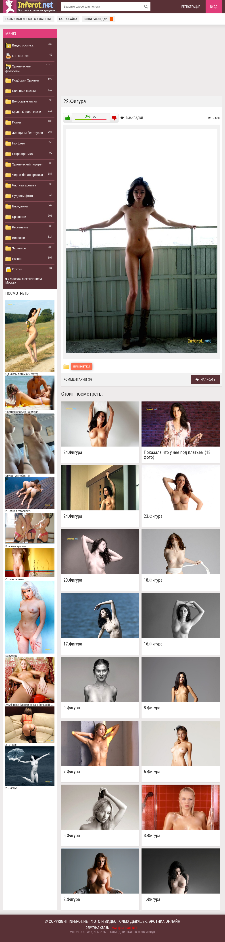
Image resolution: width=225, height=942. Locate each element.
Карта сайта (68, 19)
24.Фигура (72, 452)
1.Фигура (152, 899)
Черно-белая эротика (24, 175)
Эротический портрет (24, 164)
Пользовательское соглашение (28, 19)
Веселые (15, 238)
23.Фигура (153, 516)
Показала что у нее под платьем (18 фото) (177, 455)
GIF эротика (17, 56)
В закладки (132, 118)
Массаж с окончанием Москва (23, 280)
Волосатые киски (21, 101)
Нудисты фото (19, 196)
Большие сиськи (20, 91)
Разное (13, 259)
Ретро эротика (19, 154)
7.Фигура (71, 771)
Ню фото (15, 143)
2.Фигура (71, 899)
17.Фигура (72, 644)
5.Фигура (71, 835)
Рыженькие (16, 227)
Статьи (13, 269)
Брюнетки (15, 217)
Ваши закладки (98, 19)
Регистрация (191, 6)
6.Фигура (152, 771)
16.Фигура (153, 644)
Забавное (15, 248)
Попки (13, 122)
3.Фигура (152, 835)
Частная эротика (20, 185)
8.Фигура (152, 707)
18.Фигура (153, 580)
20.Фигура (72, 580)
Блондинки (16, 206)
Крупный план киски (23, 112)
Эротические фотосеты (18, 68)
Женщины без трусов (24, 133)
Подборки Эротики (22, 81)
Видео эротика (19, 45)
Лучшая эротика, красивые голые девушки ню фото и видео (112, 932)
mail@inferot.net (124, 928)
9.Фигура (71, 707)
